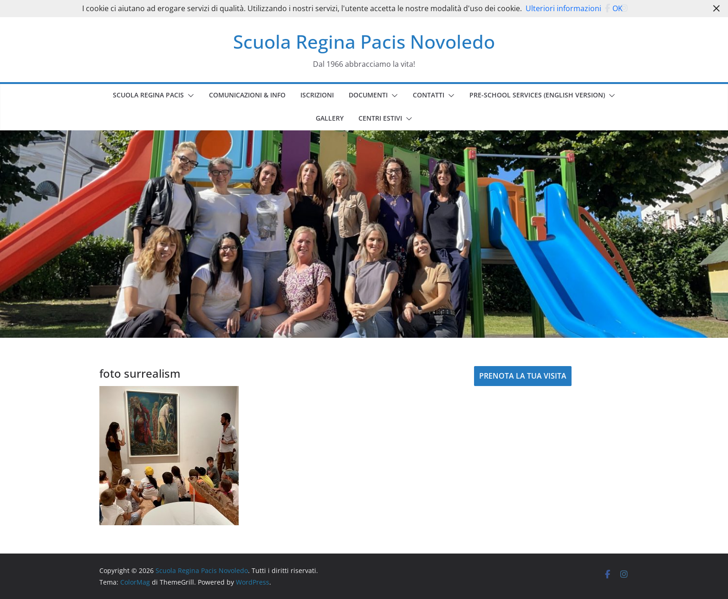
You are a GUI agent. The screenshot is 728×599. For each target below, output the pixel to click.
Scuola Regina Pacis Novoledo (364, 41)
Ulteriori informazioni (563, 8)
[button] (189, 96)
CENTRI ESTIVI (380, 118)
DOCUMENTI (368, 94)
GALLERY (330, 118)
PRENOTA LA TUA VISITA (522, 376)
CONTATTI (428, 94)
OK (617, 8)
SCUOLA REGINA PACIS (148, 94)
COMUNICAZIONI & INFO (247, 94)
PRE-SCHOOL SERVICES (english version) (537, 94)
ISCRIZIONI (317, 94)
